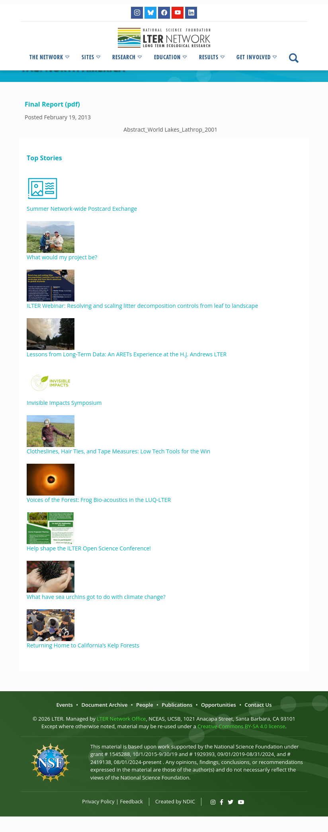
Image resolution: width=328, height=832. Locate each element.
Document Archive (105, 704)
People (144, 704)
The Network (49, 57)
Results (212, 57)
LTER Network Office (121, 718)
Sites (92, 57)
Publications (177, 704)
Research (127, 57)
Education (171, 57)
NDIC (189, 801)
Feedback (131, 801)
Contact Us (257, 704)
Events (64, 704)
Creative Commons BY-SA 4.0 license (241, 726)
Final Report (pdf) (52, 104)
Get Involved (257, 57)
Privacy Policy (98, 801)
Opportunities (218, 704)
